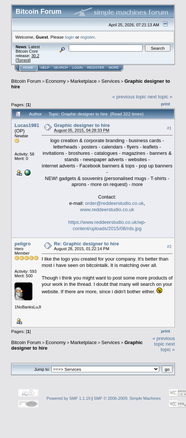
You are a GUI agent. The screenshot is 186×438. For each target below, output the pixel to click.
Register (95, 67)
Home (28, 67)
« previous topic (129, 96)
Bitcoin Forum (26, 81)
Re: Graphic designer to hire (86, 243)
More (114, 67)
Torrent (23, 60)
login (69, 37)
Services (110, 81)
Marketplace (83, 81)
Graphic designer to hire (82, 125)
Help (45, 67)
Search (61, 67)
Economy (56, 81)
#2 (169, 246)
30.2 (35, 55)
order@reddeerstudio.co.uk (114, 203)
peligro (23, 243)
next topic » (160, 96)
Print (165, 104)
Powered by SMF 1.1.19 (68, 398)
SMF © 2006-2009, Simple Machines (127, 398)
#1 (169, 128)
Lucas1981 (27, 125)
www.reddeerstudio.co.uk (107, 209)
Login (77, 67)
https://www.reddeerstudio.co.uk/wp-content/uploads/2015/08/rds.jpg (107, 225)
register (87, 37)
